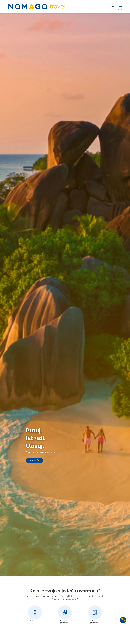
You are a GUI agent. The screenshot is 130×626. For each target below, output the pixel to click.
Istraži (34, 460)
